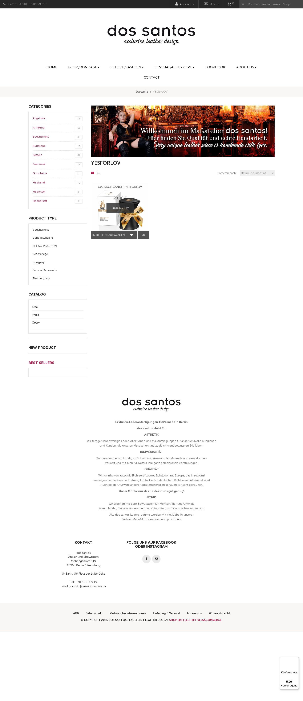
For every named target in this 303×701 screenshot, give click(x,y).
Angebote (57, 118)
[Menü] (296, 659)
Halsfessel (57, 192)
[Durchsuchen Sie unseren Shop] (271, 4)
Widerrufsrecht (219, 682)
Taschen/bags (41, 278)
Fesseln (57, 155)
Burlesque (57, 146)
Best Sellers (41, 432)
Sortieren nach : (227, 173)
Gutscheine (57, 173)
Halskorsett (57, 201)
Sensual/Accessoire (45, 270)
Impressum (194, 682)
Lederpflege (40, 254)
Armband (57, 128)
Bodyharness (57, 137)
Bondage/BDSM (43, 237)
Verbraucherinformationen (128, 682)
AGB (76, 682)
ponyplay (38, 262)
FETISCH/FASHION (45, 246)
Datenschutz (94, 682)
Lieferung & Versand (166, 682)
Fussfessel (57, 164)
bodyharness (41, 229)
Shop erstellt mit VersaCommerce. (195, 689)
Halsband (57, 183)
